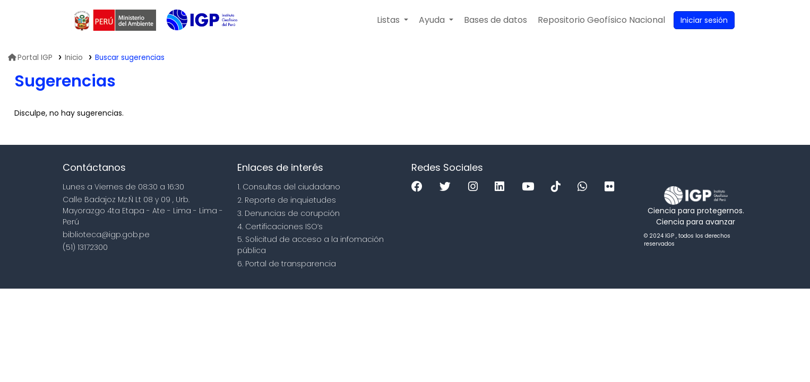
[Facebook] (419, 187)
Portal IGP (30, 58)
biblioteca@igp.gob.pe (106, 234)
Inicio (74, 58)
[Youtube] (530, 187)
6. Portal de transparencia (286, 263)
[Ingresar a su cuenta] (704, 20)
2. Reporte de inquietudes (286, 200)
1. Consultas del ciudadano (288, 186)
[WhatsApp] (585, 187)
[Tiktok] (558, 187)
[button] (392, 20)
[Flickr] (612, 187)
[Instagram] (475, 187)
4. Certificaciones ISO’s (280, 226)
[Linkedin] (502, 187)
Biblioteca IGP (193, 41)
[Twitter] (448, 187)
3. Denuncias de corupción (288, 213)
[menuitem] (601, 20)
